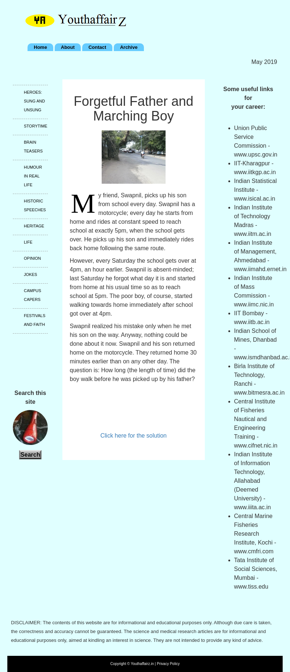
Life (28, 242)
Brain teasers (33, 146)
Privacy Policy (168, 664)
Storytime (35, 126)
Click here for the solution (133, 435)
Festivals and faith (34, 320)
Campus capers (32, 295)
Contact (97, 47)
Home (40, 47)
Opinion (32, 258)
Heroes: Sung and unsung (34, 101)
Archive (129, 47)
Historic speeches (35, 205)
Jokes (30, 274)
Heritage (34, 226)
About (68, 47)
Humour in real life (33, 176)
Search (30, 455)
